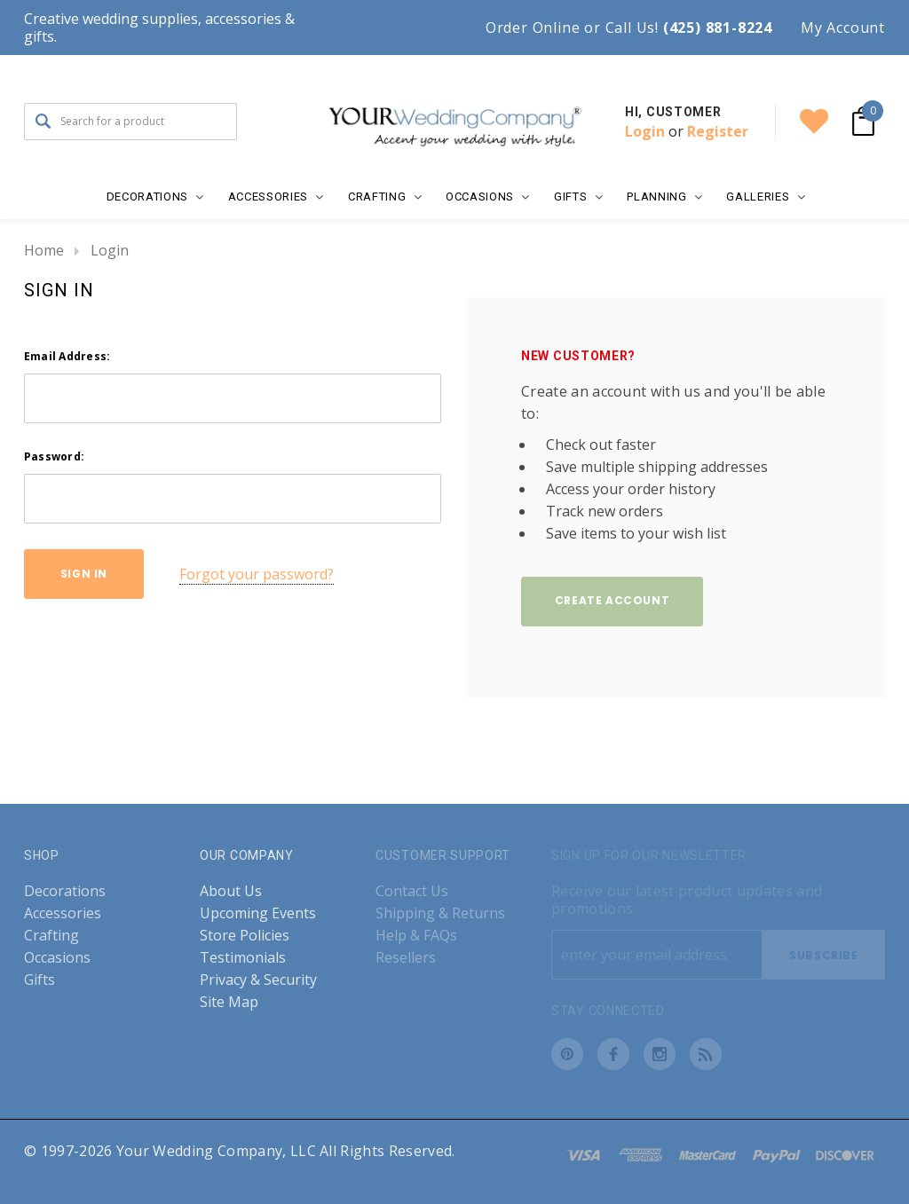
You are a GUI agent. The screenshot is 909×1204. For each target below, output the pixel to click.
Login (645, 131)
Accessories (62, 913)
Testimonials (243, 957)
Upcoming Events (258, 913)
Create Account (612, 600)
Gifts (39, 980)
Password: (54, 456)
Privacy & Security (258, 980)
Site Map (229, 1002)
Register (717, 131)
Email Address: (67, 356)
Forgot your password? (256, 574)
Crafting (51, 935)
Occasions (57, 957)
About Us (231, 891)
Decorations (65, 891)
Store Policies (244, 935)
